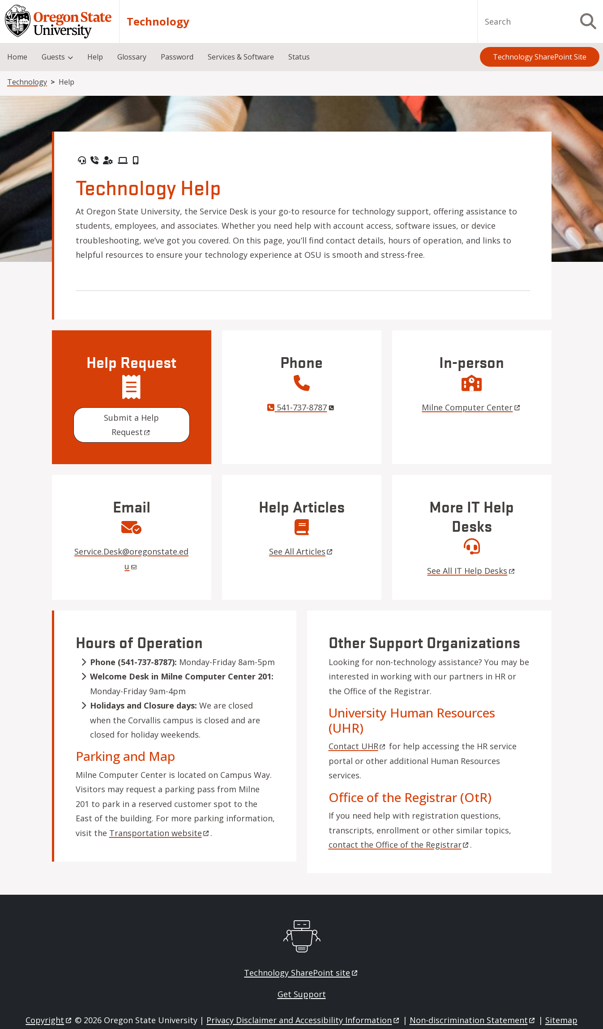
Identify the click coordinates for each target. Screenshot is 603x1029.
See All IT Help (471, 570)
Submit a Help (132, 424)
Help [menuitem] (95, 57)
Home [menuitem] (17, 57)
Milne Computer (471, 407)
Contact (358, 746)
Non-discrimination (473, 1020)
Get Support (302, 994)
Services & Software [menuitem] (241, 57)
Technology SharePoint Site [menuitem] (539, 57)
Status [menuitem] (299, 57)
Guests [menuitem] (53, 57)
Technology (158, 21)
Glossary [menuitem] (131, 57)
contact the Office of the (399, 844)
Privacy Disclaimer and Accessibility (303, 1020)
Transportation (159, 833)
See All (301, 551)
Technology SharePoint (301, 972)
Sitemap (561, 1020)
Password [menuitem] (177, 57)
